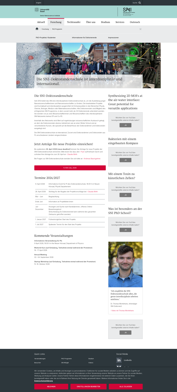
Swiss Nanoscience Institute (50, 15)
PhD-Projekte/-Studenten (46, 38)
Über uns (90, 22)
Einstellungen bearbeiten (88, 386)
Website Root (37, 28)
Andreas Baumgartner (92, 159)
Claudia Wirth (72, 154)
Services (120, 22)
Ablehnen (51, 386)
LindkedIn (124, 360)
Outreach (135, 22)
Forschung (55, 22)
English (38, 3)
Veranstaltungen (39, 358)
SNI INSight (65, 363)
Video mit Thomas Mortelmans (123, 310)
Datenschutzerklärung (43, 381)
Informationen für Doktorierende (84, 38)
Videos (90, 363)
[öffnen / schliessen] (140, 29)
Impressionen (113, 38)
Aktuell (41, 22)
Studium (105, 22)
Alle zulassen (126, 386)
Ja (125, 125)
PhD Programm (66, 358)
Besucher (37, 363)
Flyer (83, 152)
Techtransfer (73, 22)
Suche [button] (137, 3)
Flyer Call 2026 (70, 168)
